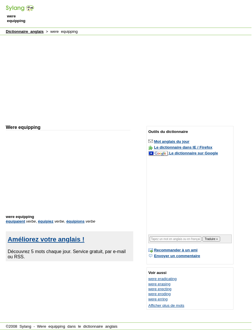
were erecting (159, 289)
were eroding (159, 294)
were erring (158, 299)
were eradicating (162, 279)
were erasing (159, 284)
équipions (75, 221)
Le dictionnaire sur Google (193, 153)
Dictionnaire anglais (25, 31)
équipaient (15, 221)
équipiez (45, 221)
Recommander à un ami (176, 250)
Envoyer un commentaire (177, 256)
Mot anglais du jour (171, 141)
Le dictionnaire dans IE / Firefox (183, 147)
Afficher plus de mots (166, 305)
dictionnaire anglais (100, 326)
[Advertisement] (72, 77)
